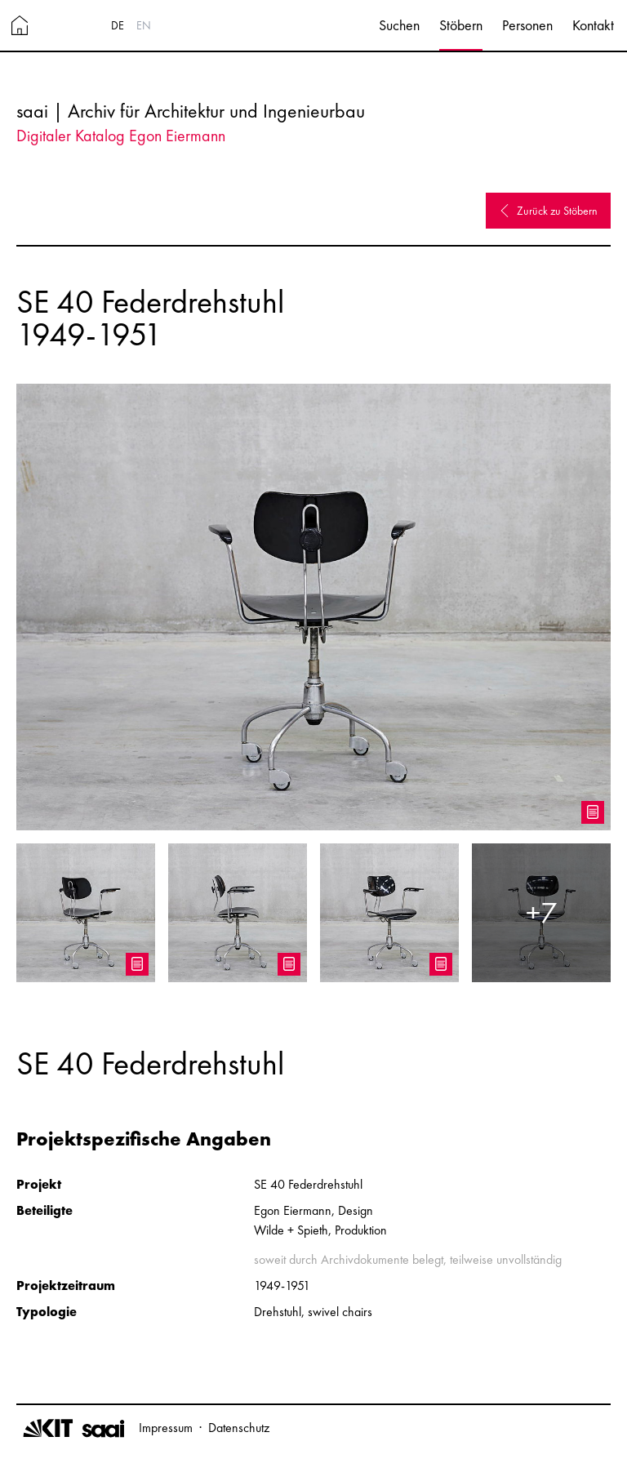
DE (117, 25)
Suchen (399, 25)
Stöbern (460, 25)
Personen (527, 25)
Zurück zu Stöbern (548, 210)
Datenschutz (238, 1427)
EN (143, 25)
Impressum (166, 1427)
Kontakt (593, 25)
